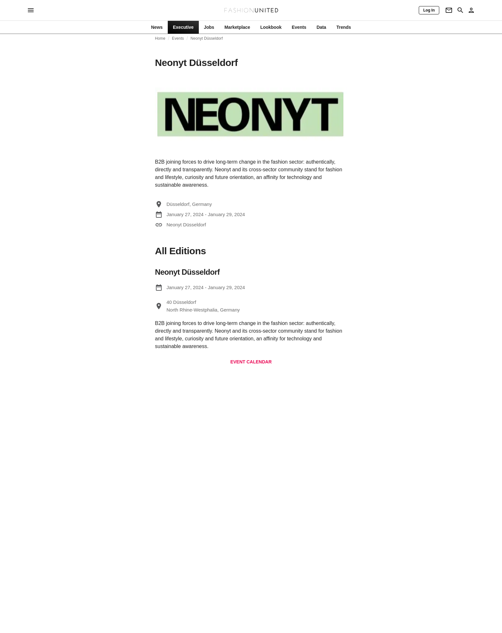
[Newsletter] (449, 10)
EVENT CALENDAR (250, 361)
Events (178, 38)
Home (160, 38)
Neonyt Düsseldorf (206, 38)
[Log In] (429, 10)
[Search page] (460, 10)
